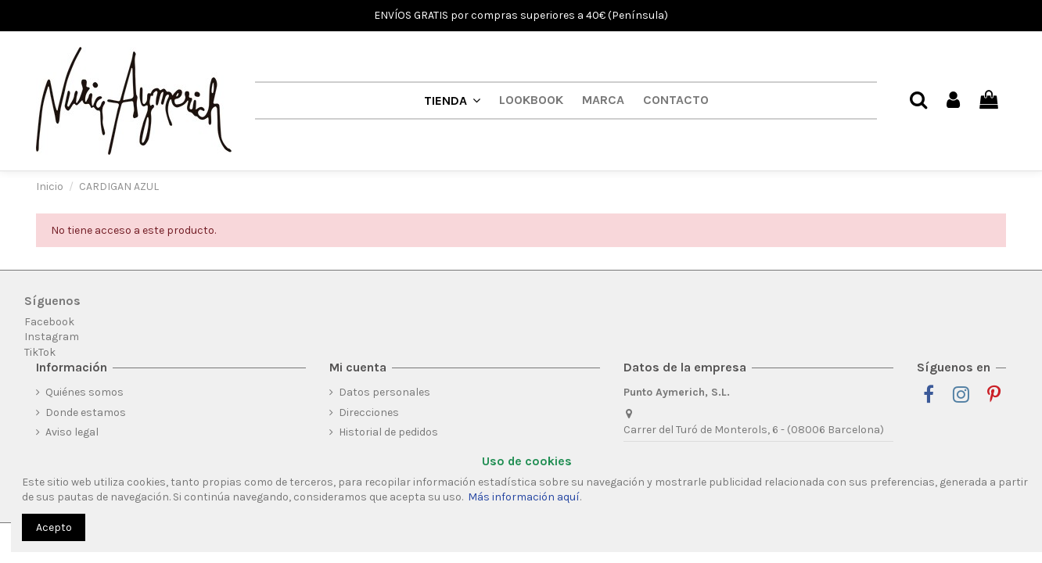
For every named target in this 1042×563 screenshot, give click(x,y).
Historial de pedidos (388, 432)
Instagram (51, 336)
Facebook (49, 321)
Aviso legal (72, 432)
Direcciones (369, 412)
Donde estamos (85, 412)
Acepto (54, 527)
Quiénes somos (84, 392)
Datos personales (384, 392)
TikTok (40, 352)
